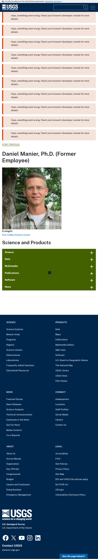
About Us (10, 453)
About (10, 446)
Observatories (13, 355)
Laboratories (12, 360)
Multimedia (11, 266)
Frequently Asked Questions (20, 365)
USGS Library (62, 370)
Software (10, 279)
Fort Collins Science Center (16, 235)
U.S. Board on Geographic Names (71, 360)
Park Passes (61, 381)
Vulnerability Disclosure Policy (70, 495)
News (8, 286)
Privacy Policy (62, 469)
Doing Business (13, 489)
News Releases (13, 404)
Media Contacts (14, 430)
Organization (12, 464)
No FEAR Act (61, 484)
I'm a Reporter (13, 435)
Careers (59, 420)
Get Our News (13, 425)
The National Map (64, 365)
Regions (10, 345)
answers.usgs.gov (11, 550)
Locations (60, 404)
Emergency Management (18, 495)
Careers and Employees (18, 484)
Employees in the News (17, 420)
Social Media (61, 414)
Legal (58, 446)
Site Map (59, 474)
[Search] (85, 7)
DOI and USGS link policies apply (71, 479)
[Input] (71, 7)
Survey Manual (13, 458)
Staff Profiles (11, 144)
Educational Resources (17, 370)
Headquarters (62, 399)
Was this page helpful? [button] (73, 556)
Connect (60, 392)
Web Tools (60, 350)
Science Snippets (15, 409)
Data (7, 259)
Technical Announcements (19, 414)
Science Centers (14, 350)
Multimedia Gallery (64, 345)
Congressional (13, 474)
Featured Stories (14, 399)
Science (9, 252)
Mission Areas (13, 334)
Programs (11, 339)
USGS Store (61, 376)
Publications (61, 339)
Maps (58, 334)
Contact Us (60, 425)
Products (61, 322)
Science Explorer (14, 329)
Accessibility (61, 453)
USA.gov (59, 489)
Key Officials (12, 469)
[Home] (10, 9)
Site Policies (61, 464)
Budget (10, 479)
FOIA (57, 458)
